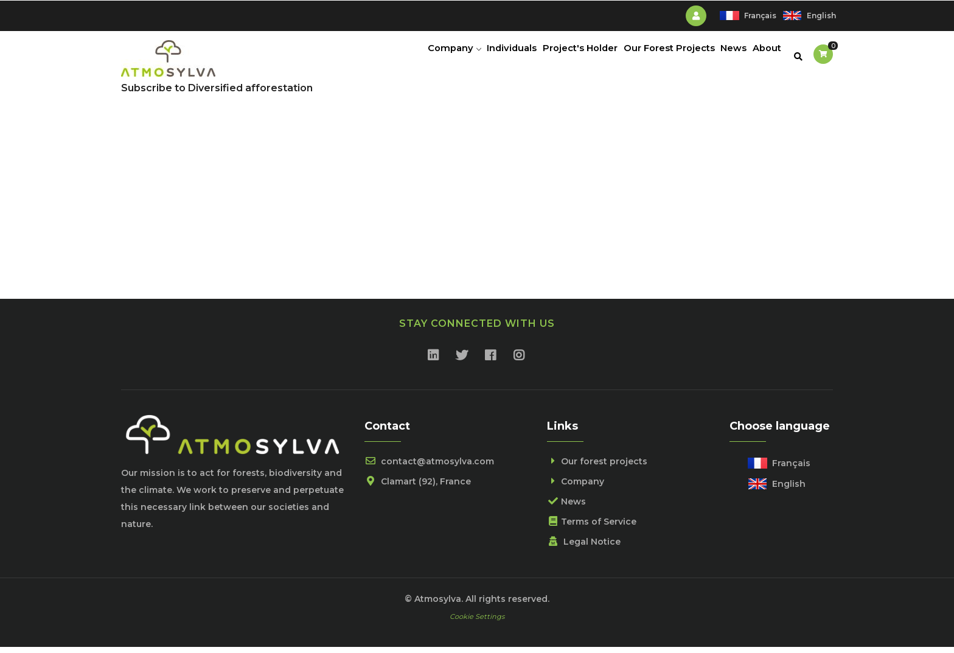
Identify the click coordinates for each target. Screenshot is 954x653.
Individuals (491, 57)
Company (429, 57)
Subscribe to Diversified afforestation (217, 93)
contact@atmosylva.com (429, 466)
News (726, 57)
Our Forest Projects (657, 57)
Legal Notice (584, 547)
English (821, 15)
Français (760, 15)
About (764, 57)
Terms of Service (591, 527)
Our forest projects (597, 466)
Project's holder (564, 57)
